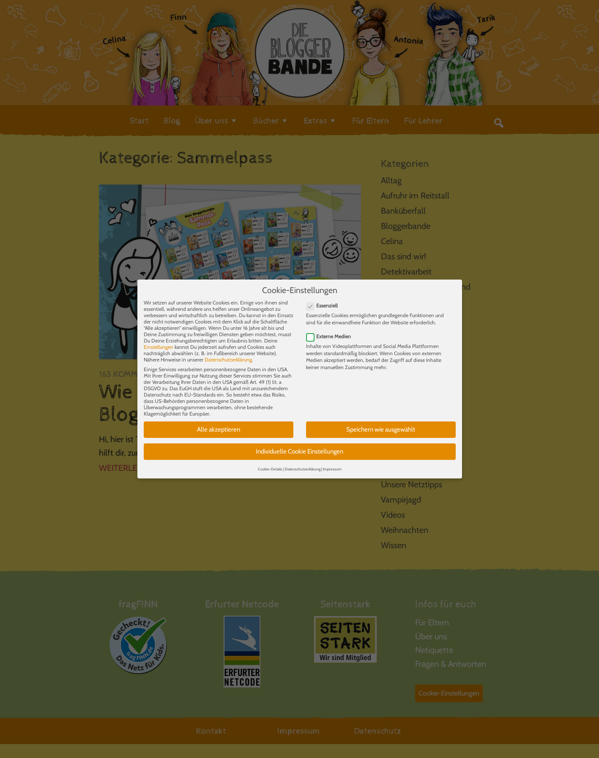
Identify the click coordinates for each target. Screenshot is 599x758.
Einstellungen (158, 340)
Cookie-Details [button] (270, 462)
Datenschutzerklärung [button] (302, 462)
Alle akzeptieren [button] (218, 423)
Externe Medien (331, 329)
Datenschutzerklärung (228, 353)
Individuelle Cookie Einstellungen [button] (299, 444)
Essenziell (324, 299)
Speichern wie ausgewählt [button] (380, 423)
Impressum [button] (332, 462)
